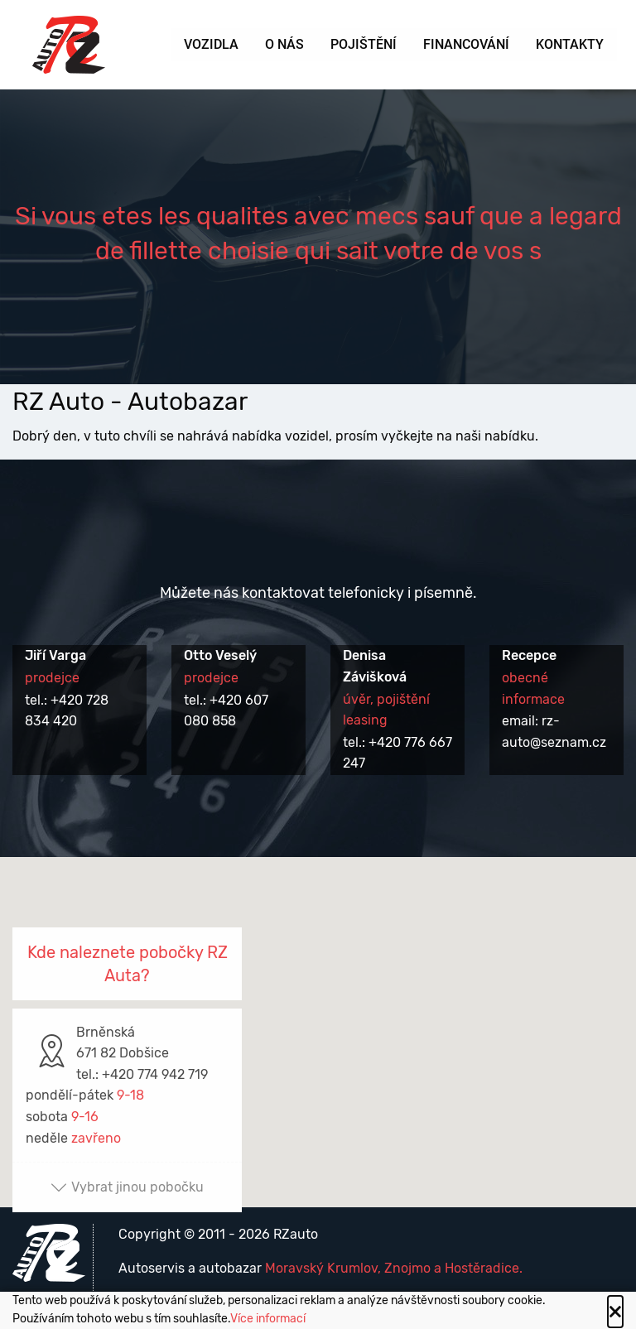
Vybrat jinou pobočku (127, 1187)
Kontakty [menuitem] (570, 44)
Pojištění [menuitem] (363, 44)
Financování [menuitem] (466, 44)
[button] (318, 1016)
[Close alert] (615, 1311)
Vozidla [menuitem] (211, 44)
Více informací (268, 1319)
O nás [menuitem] (284, 44)
